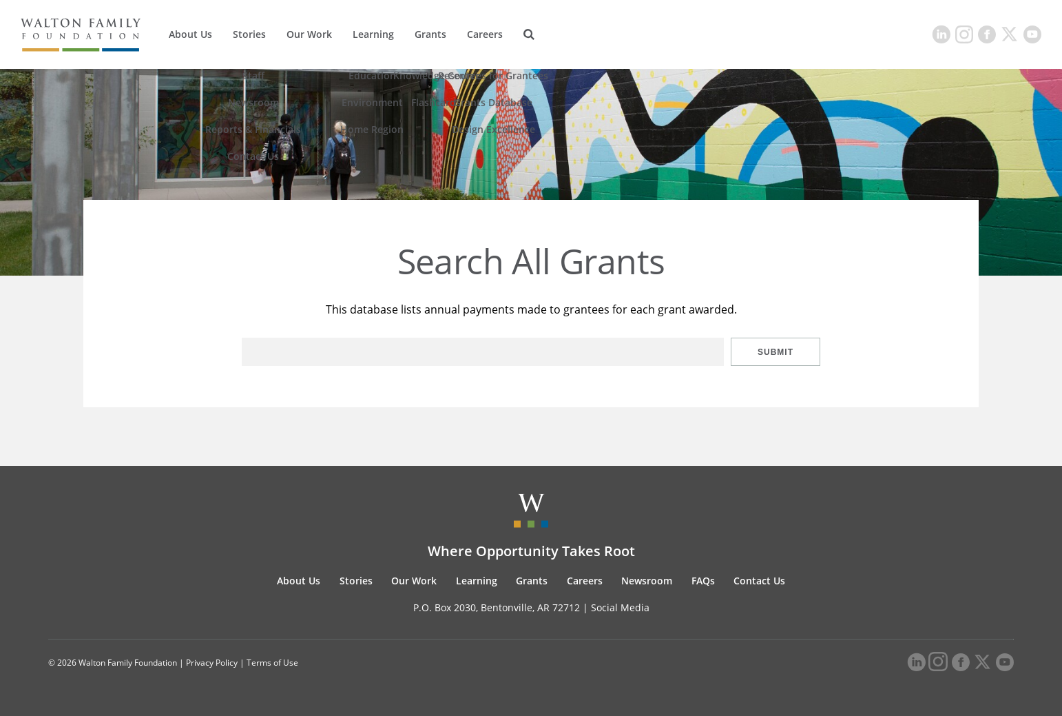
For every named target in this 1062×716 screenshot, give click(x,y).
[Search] (528, 34)
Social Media (620, 607)
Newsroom (646, 580)
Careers (485, 34)
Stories (249, 34)
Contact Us (759, 580)
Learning (373, 34)
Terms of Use (272, 662)
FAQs (703, 580)
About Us (190, 34)
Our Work (309, 34)
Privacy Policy (212, 662)
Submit (775, 352)
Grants (430, 34)
